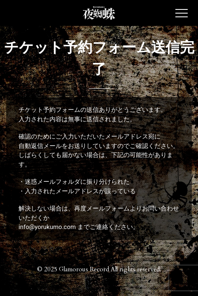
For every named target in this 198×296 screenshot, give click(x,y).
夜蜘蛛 (99, 13)
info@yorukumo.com (47, 227)
